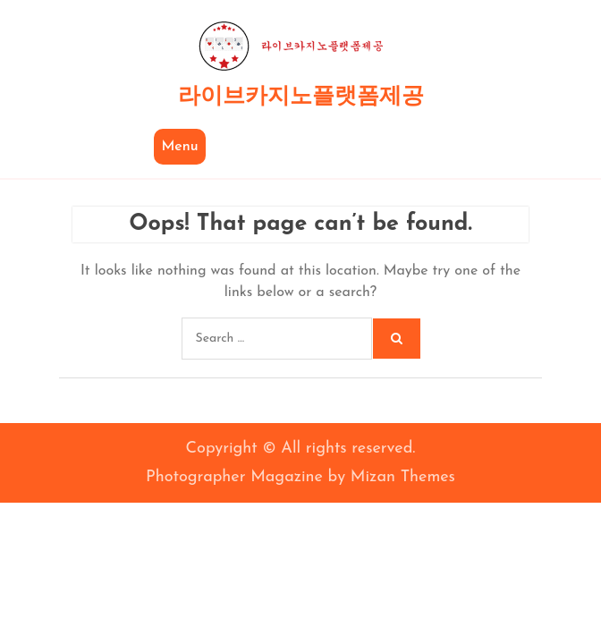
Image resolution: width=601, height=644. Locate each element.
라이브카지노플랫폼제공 (301, 97)
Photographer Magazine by (300, 477)
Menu (179, 147)
